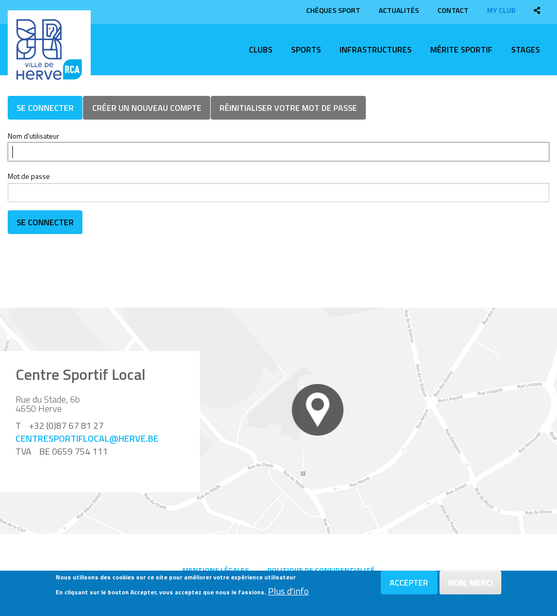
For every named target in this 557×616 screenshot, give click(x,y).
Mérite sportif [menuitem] (461, 49)
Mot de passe (29, 176)
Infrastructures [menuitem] (376, 49)
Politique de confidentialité (321, 569)
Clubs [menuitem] (261, 49)
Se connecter (45, 108)
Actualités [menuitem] (399, 10)
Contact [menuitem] (452, 10)
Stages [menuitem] (525, 49)
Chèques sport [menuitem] (333, 10)
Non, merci (470, 582)
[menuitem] (537, 10)
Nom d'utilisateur (33, 135)
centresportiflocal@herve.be (87, 438)
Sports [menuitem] (306, 49)
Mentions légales (215, 569)
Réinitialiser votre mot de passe (288, 108)
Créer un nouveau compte (146, 108)
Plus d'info (288, 591)
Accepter (409, 582)
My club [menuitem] (501, 10)
